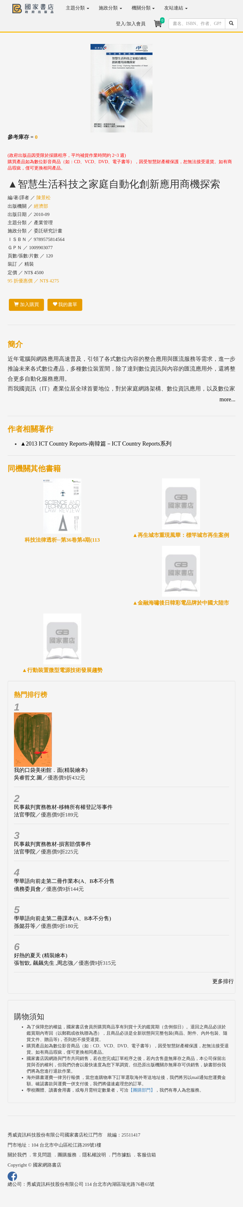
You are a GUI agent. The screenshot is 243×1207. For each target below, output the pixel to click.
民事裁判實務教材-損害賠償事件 (52, 844)
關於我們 (17, 1154)
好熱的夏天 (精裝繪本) (40, 955)
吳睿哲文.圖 (28, 778)
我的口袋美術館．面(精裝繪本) (50, 770)
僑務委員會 (27, 889)
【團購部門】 (141, 1090)
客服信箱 (146, 1154)
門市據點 (121, 1154)
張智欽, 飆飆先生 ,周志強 (43, 963)
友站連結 (176, 7)
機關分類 (143, 7)
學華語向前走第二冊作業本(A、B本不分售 (64, 881)
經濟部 (41, 206)
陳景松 (43, 197)
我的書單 (65, 304)
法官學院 (24, 815)
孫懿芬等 (24, 926)
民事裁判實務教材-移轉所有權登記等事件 (63, 807)
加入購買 (26, 304)
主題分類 (77, 7)
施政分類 (110, 7)
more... (227, 399)
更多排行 (223, 981)
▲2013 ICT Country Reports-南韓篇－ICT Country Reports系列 (95, 443)
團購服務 (67, 1154)
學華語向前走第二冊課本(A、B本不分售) (62, 918)
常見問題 (42, 1154)
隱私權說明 (94, 1154)
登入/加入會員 (131, 23)
